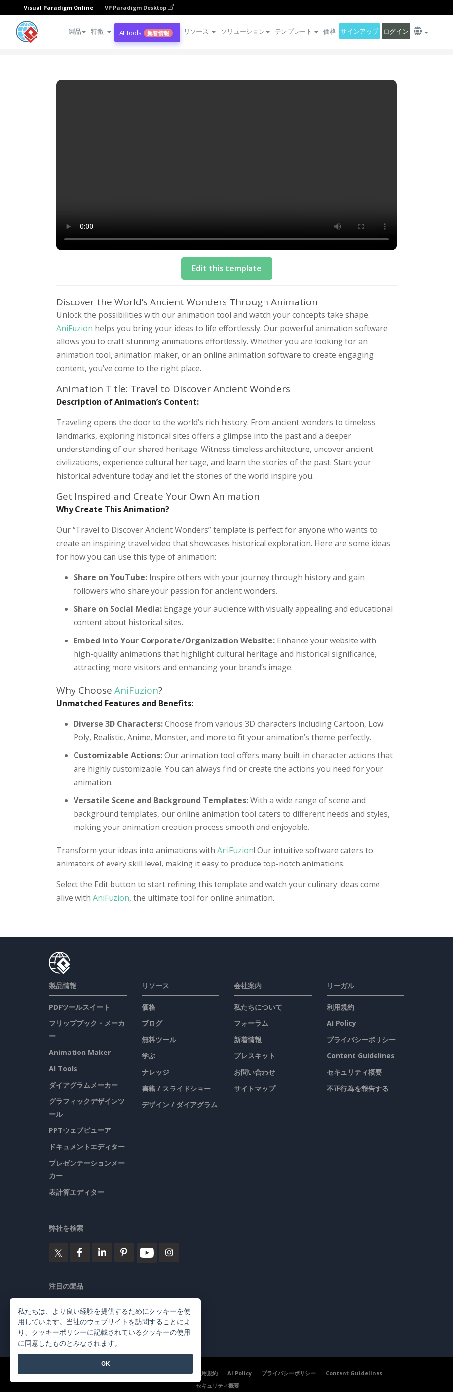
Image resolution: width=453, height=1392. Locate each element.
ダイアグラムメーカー (83, 1085)
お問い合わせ (254, 1072)
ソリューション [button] (245, 31)
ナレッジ (155, 1072)
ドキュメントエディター (87, 1146)
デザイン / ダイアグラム (180, 1104)
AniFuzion (74, 328)
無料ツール (159, 1039)
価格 (329, 31)
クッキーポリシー (59, 1332)
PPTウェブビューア (80, 1130)
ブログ (152, 1023)
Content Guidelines (361, 1055)
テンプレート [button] (296, 31)
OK (105, 1363)
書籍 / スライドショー (176, 1088)
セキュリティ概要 (354, 1072)
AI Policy (341, 1023)
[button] (100, 31)
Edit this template (227, 268)
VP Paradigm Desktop (139, 7)
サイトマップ (254, 1088)
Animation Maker (80, 1052)
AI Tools (146, 33)
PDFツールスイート (79, 1007)
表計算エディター (76, 1192)
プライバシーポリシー (361, 1039)
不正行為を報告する (358, 1088)
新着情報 (248, 1039)
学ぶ (148, 1055)
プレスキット (254, 1055)
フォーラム (251, 1023)
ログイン (396, 31)
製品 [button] (77, 31)
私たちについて (258, 1007)
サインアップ (359, 31)
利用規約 (340, 1007)
